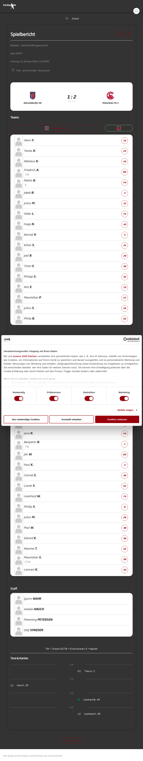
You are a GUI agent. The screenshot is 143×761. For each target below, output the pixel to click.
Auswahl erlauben (71, 419)
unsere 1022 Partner (25, 356)
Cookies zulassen (117, 419)
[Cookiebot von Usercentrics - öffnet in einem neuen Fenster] (125, 339)
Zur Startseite (71, 740)
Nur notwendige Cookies (26, 419)
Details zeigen (125, 410)
